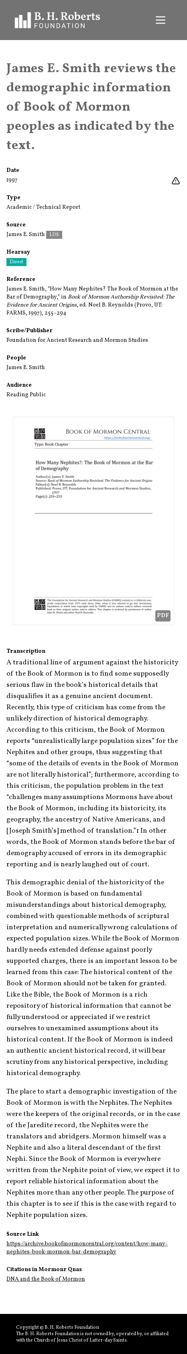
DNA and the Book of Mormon (45, 1279)
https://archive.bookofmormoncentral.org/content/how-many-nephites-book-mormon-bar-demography (87, 1248)
